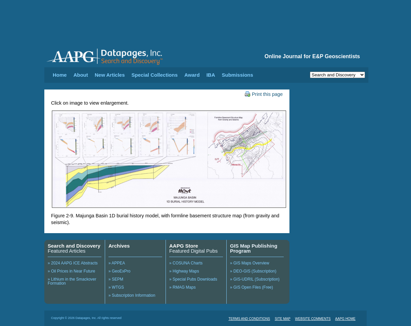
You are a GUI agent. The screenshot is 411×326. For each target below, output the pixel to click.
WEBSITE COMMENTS (313, 319)
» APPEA (116, 263)
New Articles (110, 75)
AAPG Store (183, 246)
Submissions (237, 75)
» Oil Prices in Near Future (71, 271)
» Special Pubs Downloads (193, 279)
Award (192, 75)
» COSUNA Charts (185, 263)
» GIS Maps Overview (249, 263)
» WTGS (116, 287)
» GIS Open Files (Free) (251, 287)
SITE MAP (282, 319)
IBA (211, 75)
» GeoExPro (119, 271)
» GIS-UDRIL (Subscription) (255, 279)
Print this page (264, 94)
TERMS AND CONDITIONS (249, 319)
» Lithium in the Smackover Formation (72, 281)
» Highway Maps (184, 271)
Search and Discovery (74, 246)
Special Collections (155, 75)
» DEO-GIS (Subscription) (253, 271)
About (81, 75)
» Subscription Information (131, 295)
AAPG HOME (345, 319)
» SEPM (115, 279)
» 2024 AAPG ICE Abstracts (73, 263)
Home (60, 75)
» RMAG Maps (182, 287)
